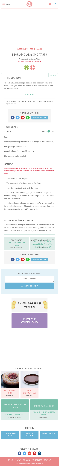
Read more (29, 95)
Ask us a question (29, 435)
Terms (10, 460)
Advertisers (37, 460)
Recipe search (36, 49)
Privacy (18, 460)
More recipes (22, 49)
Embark (22, 463)
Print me (53, 75)
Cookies (26, 460)
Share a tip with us (48, 435)
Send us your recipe (10, 435)
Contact (47, 460)
